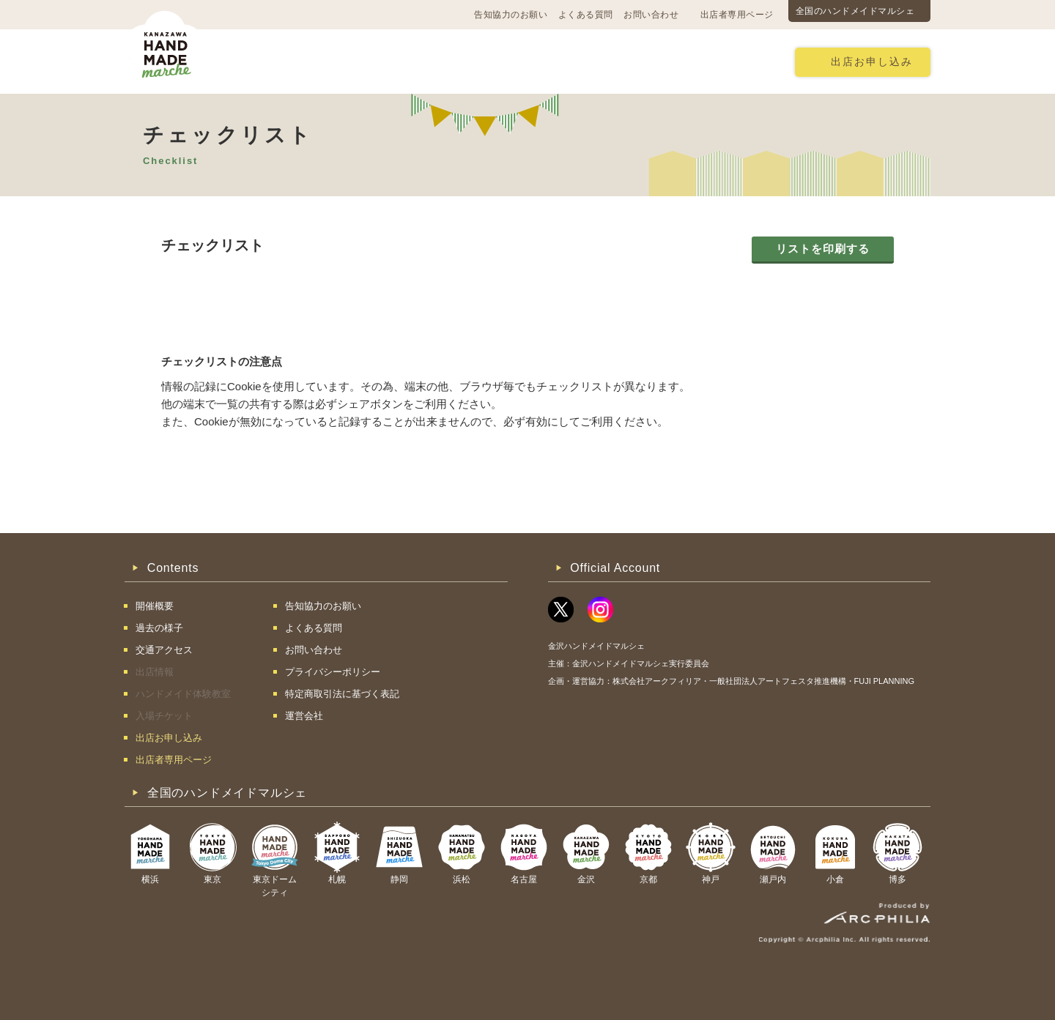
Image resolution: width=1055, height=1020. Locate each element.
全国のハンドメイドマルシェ (855, 11)
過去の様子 (436, 61)
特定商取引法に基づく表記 (342, 693)
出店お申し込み (872, 61)
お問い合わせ (650, 15)
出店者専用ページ (737, 15)
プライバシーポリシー (332, 671)
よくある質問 (585, 15)
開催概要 (265, 61)
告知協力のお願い (510, 15)
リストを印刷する (823, 248)
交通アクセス (348, 61)
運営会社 (304, 715)
